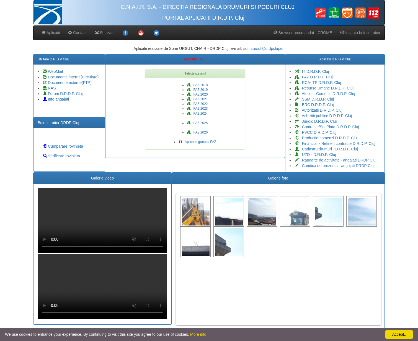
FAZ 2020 (197, 94)
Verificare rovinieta (61, 156)
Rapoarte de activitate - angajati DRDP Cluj (335, 160)
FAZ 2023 (197, 109)
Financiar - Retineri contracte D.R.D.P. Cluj (335, 143)
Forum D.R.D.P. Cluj (63, 93)
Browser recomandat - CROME (302, 32)
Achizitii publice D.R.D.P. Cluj (323, 116)
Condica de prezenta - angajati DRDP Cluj (335, 165)
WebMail (53, 71)
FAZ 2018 (197, 85)
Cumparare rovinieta (63, 146)
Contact (77, 32)
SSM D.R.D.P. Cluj (314, 99)
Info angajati (56, 99)
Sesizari (104, 32)
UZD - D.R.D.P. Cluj (315, 154)
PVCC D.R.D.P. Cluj (315, 132)
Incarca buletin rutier (360, 32)
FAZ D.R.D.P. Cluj (314, 77)
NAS (49, 88)
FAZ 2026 (197, 132)
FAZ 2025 (197, 123)
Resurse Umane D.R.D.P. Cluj (324, 88)
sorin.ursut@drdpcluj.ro (263, 48)
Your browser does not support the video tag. (102, 220)
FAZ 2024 (197, 114)
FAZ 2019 (197, 90)
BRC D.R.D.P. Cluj (314, 104)
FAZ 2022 (197, 104)
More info (198, 334)
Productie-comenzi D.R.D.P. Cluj (326, 138)
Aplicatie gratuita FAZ (197, 142)
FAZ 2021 (197, 99)
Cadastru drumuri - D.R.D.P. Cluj (326, 149)
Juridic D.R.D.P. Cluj (316, 121)
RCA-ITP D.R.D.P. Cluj (318, 82)
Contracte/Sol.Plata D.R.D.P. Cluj (327, 127)
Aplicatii (51, 32)
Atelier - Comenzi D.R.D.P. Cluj (325, 93)
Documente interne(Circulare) (71, 77)
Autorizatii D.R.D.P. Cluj (318, 110)
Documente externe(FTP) (67, 82)
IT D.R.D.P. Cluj (312, 71)
